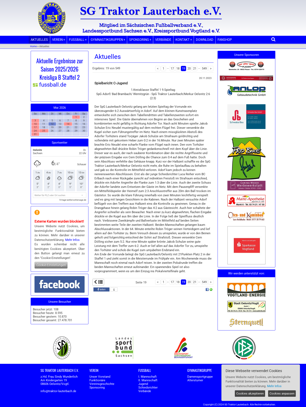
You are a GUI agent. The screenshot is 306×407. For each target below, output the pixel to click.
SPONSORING (140, 40)
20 (189, 68)
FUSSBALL (77, 40)
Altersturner (195, 380)
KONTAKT (183, 40)
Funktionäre (97, 380)
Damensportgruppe (200, 376)
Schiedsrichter (148, 387)
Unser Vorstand (99, 376)
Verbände (144, 391)
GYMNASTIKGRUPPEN (108, 40)
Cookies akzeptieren (250, 393)
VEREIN (58, 40)
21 (194, 68)
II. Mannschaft (147, 380)
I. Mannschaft (147, 376)
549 (204, 68)
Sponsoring (97, 387)
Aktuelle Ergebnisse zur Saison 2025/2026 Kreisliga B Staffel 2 (59, 69)
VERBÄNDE (163, 40)
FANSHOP (225, 40)
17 (172, 68)
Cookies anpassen (282, 393)
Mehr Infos (72, 240)
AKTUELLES (39, 40)
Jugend (143, 384)
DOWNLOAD (204, 40)
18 (177, 68)
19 (183, 68)
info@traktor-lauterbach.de (58, 391)
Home (33, 46)
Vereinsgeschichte (101, 384)
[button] (101, 289)
